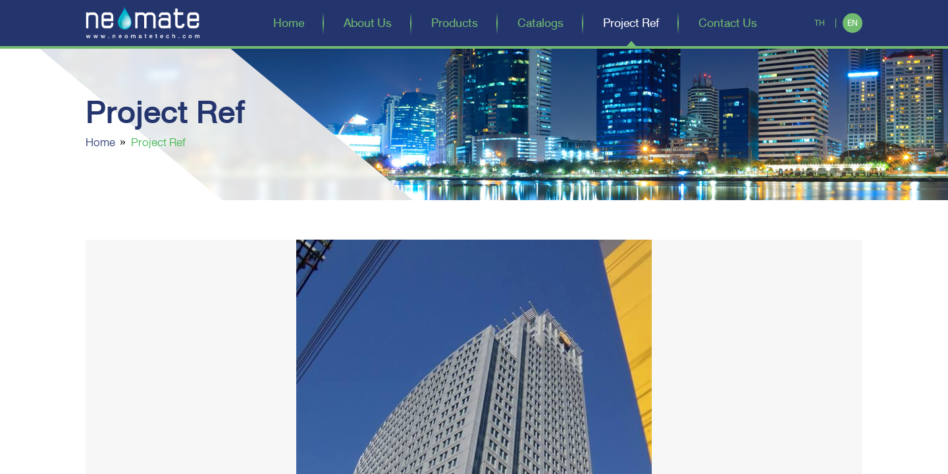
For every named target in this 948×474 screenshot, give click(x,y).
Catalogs (540, 23)
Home (288, 23)
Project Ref (631, 23)
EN (852, 23)
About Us (368, 23)
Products (454, 23)
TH (819, 23)
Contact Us (727, 23)
